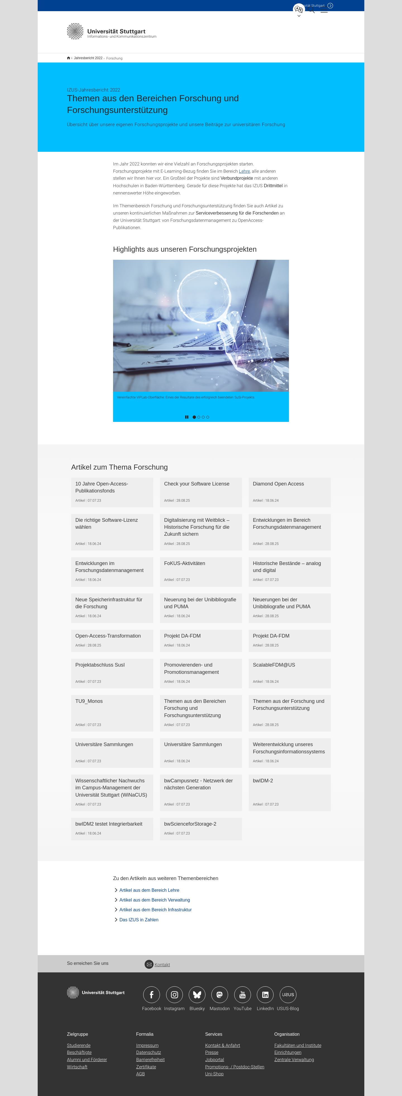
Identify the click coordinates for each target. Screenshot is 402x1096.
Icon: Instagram (174, 991)
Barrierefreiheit (150, 1056)
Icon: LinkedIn (265, 991)
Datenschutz (148, 1048)
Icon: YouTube (242, 991)
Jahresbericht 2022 (85, 56)
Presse (211, 1048)
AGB (140, 1070)
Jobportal (214, 1056)
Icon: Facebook (151, 991)
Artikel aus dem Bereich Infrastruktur (155, 906)
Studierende (78, 1041)
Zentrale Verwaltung (294, 1056)
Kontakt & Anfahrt (222, 1041)
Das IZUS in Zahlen (139, 916)
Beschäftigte (79, 1048)
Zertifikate (146, 1063)
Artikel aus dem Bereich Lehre (149, 886)
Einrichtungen (288, 1048)
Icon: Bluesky (197, 991)
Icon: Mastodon (219, 991)
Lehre (244, 167)
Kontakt (157, 961)
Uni (310, 5)
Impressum (147, 1041)
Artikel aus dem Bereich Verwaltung (154, 896)
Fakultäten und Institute (297, 1041)
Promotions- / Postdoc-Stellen (234, 1063)
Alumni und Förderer (87, 1056)
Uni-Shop (214, 1070)
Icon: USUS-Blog (288, 991)
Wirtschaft (77, 1063)
